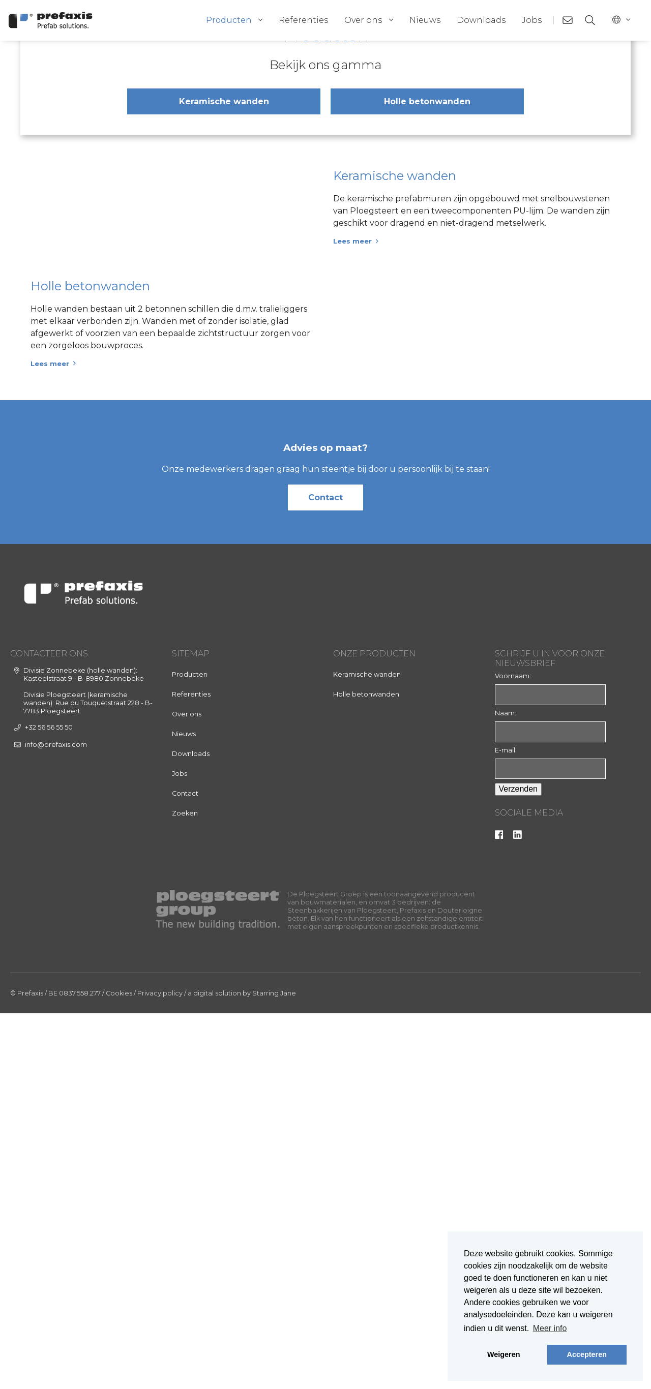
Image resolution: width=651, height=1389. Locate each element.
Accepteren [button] (587, 1354)
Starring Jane (274, 1369)
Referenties (303, 20)
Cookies (119, 1369)
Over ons (363, 20)
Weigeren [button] (503, 1354)
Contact (325, 873)
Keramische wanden (224, 317)
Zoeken (185, 1189)
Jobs (532, 20)
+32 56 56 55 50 (49, 1103)
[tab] (317, 197)
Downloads (481, 20)
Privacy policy (160, 1369)
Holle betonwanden (427, 317)
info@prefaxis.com (56, 1120)
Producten (228, 20)
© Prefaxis (26, 1369)
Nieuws (424, 20)
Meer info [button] (550, 1328)
